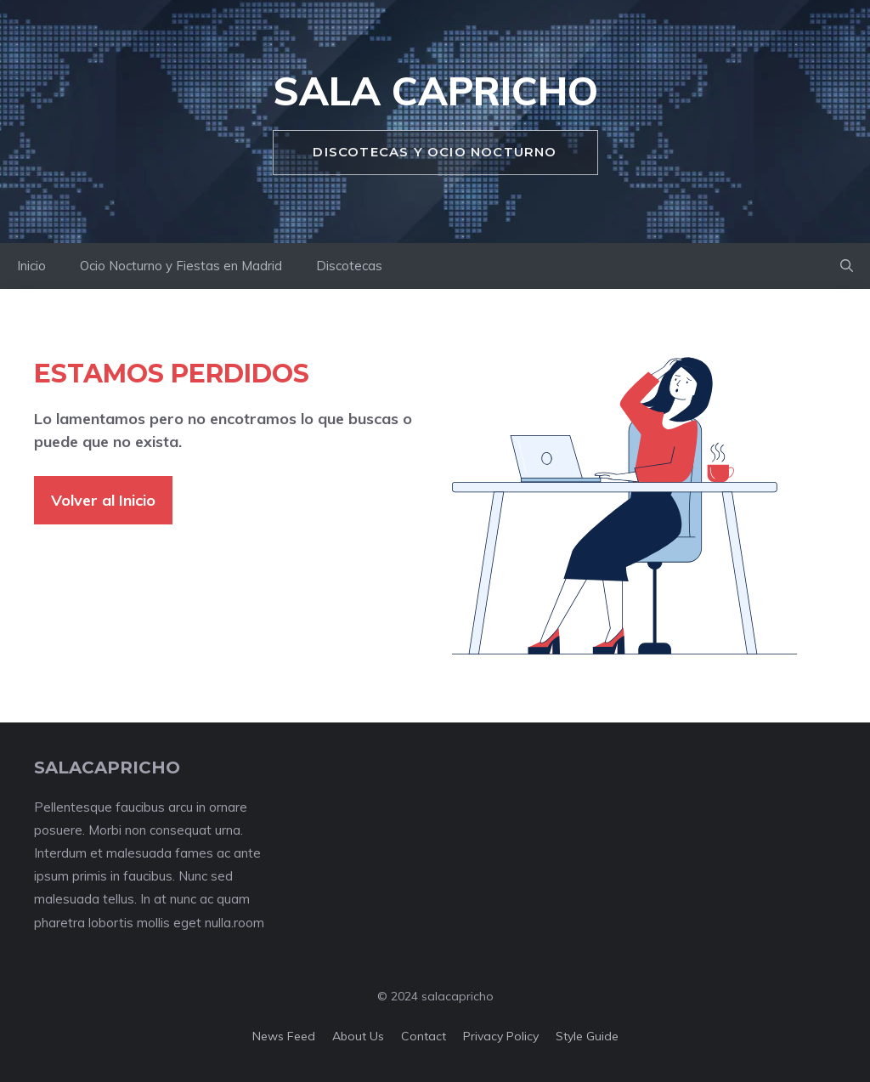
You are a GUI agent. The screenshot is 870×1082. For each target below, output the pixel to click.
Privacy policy (501, 1036)
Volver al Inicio (103, 500)
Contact (423, 1036)
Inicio (31, 266)
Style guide (587, 1036)
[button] (846, 266)
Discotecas (349, 266)
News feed (283, 1036)
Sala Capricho (435, 91)
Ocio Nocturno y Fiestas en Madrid (181, 266)
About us (358, 1036)
